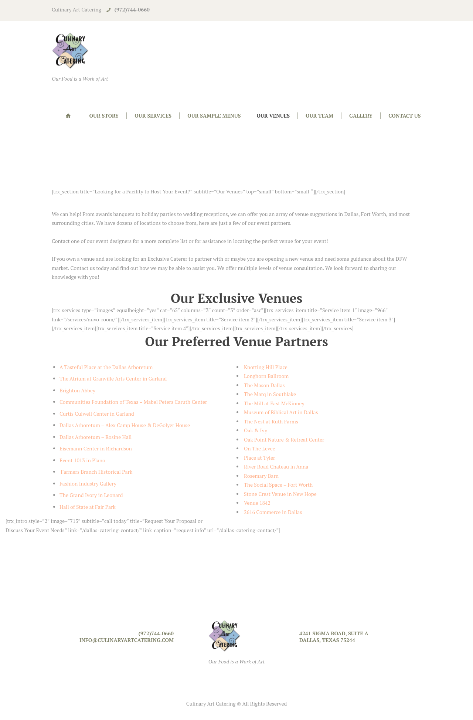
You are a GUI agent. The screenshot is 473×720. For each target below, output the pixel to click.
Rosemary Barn (261, 475)
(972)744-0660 (132, 9)
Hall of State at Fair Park (87, 506)
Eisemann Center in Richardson (95, 448)
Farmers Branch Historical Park (95, 471)
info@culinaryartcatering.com (126, 639)
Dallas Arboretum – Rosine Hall (95, 436)
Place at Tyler (259, 457)
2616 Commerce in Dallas (273, 512)
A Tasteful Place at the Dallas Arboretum (106, 367)
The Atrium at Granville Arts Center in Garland (113, 378)
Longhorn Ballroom (266, 375)
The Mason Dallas (264, 385)
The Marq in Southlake (270, 394)
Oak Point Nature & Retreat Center (284, 439)
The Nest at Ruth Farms (271, 421)
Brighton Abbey (77, 390)
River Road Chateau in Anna (276, 466)
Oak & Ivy (255, 430)
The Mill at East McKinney (274, 403)
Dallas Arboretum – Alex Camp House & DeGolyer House (124, 425)
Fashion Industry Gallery (88, 483)
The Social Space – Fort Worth (278, 484)
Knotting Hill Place (265, 367)
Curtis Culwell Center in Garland (96, 413)
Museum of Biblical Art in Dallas (281, 412)
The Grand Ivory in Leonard (91, 494)
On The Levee (259, 448)
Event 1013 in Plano (82, 460)
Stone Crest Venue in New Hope (280, 493)
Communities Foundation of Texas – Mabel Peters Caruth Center (133, 401)
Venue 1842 (257, 502)
